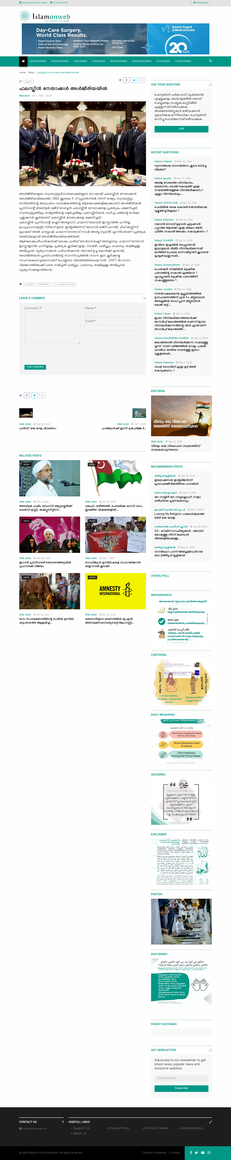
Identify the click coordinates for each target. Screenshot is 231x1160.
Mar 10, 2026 (199, 338)
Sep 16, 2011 (42, 424)
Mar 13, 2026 (184, 240)
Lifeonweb (98, 61)
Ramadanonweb (141, 61)
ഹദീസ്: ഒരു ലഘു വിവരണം (37, 429)
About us (80, 1134)
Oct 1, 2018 (41, 501)
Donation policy (191, 1128)
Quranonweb (38, 61)
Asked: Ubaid (162, 314)
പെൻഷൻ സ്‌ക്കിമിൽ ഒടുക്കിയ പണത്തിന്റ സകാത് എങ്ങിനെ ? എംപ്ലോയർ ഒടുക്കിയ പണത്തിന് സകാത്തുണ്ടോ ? (176, 275)
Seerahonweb (60, 61)
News (31, 72)
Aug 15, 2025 (173, 441)
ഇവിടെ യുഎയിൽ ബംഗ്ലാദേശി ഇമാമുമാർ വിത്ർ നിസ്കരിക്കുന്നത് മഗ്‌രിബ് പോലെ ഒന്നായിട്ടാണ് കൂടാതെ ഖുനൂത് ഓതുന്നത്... (181, 250)
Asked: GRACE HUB (166, 203)
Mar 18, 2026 (183, 161)
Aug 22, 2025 (186, 547)
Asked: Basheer (164, 220)
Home (22, 73)
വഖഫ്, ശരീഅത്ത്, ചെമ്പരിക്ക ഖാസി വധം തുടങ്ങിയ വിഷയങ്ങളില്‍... (114, 508)
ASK (181, 129)
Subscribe (181, 1088)
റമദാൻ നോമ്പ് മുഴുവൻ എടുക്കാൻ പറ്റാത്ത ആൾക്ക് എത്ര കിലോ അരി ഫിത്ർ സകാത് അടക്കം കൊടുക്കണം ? (181, 228)
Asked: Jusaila (163, 289)
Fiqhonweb (80, 61)
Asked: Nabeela (164, 363)
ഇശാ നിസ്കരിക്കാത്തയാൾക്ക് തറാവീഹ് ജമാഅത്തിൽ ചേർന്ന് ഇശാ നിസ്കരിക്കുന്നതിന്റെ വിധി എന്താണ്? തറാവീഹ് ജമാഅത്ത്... (180, 324)
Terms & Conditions (154, 1153)
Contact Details (156, 1128)
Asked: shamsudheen (167, 265)
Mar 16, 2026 (188, 202)
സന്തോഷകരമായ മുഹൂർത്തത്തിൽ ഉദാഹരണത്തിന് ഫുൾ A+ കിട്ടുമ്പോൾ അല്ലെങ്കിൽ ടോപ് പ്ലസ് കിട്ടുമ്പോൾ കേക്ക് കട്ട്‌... (179, 299)
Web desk (24, 95)
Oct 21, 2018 (108, 614)
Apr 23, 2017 (42, 614)
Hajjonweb (163, 61)
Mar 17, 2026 (182, 178)
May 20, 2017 (42, 558)
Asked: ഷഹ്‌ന (162, 178)
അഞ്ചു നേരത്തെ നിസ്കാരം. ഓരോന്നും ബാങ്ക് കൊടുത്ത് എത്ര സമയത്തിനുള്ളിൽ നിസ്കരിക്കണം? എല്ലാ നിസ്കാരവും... (178, 188)
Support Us (81, 1128)
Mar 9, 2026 (184, 362)
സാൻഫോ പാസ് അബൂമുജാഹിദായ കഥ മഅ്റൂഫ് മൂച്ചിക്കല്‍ (178, 554)
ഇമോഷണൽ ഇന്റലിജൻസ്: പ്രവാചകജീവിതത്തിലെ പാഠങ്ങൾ (176, 482)
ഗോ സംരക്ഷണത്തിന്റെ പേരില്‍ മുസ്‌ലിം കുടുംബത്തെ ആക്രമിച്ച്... (46, 621)
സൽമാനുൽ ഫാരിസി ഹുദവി (171, 527)
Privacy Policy (119, 1128)
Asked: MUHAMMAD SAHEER (171, 338)
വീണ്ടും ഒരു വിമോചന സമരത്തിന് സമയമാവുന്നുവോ (175, 448)
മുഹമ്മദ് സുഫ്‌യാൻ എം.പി (169, 510)
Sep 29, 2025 (186, 475)
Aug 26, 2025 (198, 526)
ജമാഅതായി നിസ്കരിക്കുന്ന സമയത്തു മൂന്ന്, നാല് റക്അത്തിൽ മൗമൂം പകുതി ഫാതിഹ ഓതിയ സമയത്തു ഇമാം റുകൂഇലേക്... (181, 348)
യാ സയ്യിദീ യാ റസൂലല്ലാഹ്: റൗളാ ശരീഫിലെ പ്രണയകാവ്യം (177, 499)
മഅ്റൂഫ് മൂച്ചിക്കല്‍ (165, 476)
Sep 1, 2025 (195, 509)
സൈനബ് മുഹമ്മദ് (165, 493)
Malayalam (202, 2)
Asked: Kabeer (163, 161)
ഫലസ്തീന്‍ (30, 284)
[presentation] (50, 351)
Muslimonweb (118, 61)
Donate (175, 1153)
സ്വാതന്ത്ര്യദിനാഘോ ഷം (64, 284)
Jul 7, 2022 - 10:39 (42, 95)
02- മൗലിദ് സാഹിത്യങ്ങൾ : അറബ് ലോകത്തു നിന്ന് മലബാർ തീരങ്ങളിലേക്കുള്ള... (178, 535)
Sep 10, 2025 (187, 492)
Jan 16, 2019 (108, 501)
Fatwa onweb (183, 61)
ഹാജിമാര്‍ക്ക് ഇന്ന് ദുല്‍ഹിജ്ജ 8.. (124, 429)
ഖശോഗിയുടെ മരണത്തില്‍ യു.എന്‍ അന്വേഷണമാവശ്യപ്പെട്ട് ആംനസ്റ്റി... (109, 621)
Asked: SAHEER (163, 240)
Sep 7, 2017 (107, 558)
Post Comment (35, 367)
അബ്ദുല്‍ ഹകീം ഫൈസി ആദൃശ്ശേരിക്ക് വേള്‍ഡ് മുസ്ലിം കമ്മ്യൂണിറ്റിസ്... (45, 508)
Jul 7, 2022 (138, 424)
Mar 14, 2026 (184, 219)
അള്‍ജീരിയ (44, 284)
